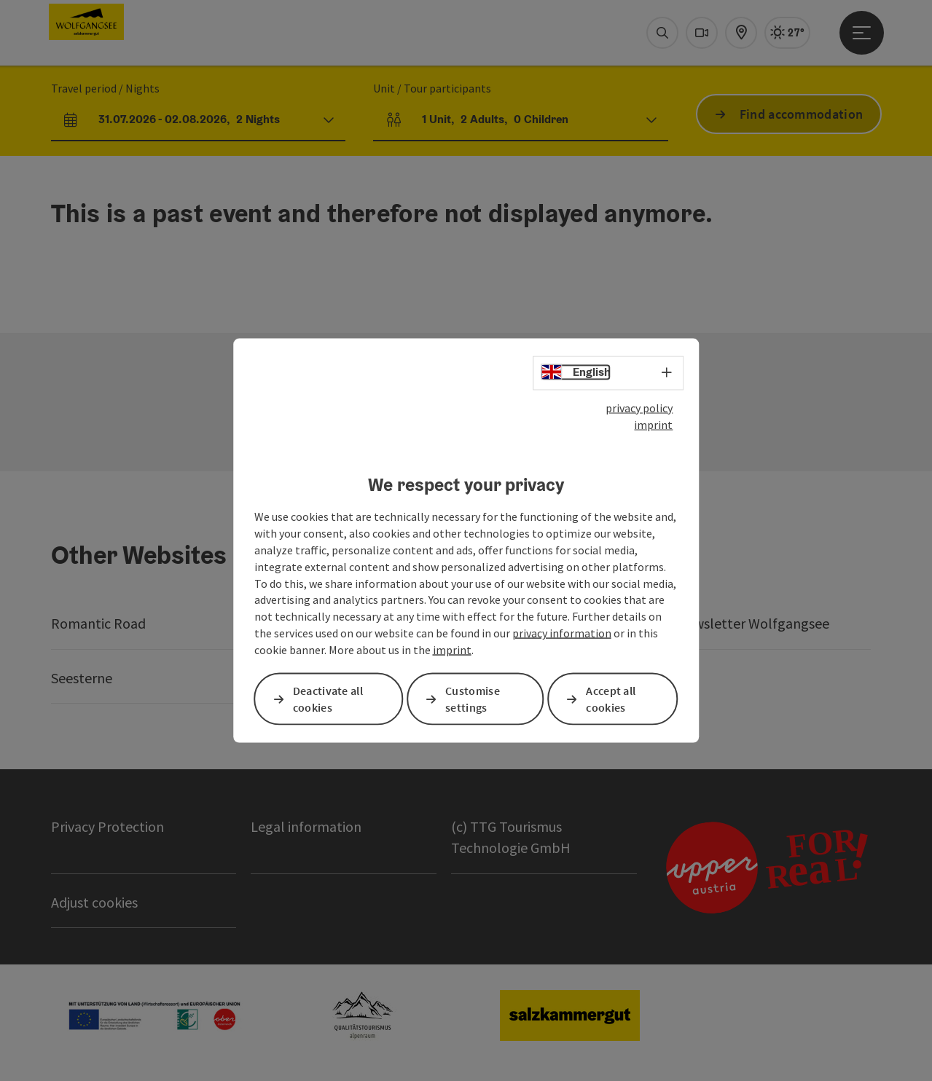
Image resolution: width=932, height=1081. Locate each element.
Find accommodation (801, 114)
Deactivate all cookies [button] (328, 699)
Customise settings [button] (472, 699)
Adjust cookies (94, 902)
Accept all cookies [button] (610, 699)
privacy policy (639, 408)
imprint (653, 424)
